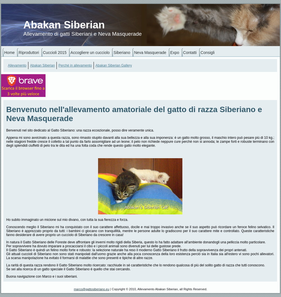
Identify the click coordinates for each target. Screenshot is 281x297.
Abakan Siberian (64, 25)
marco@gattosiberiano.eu (91, 289)
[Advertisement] (82, 88)
